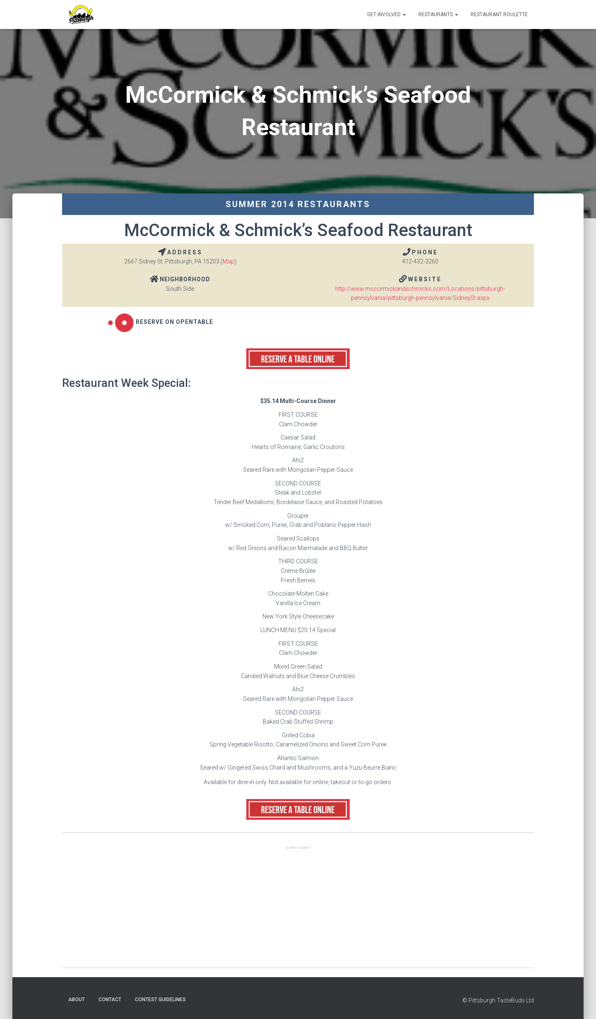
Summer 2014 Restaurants (298, 204)
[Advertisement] (298, 910)
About (76, 999)
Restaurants (438, 14)
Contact (110, 999)
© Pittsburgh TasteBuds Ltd (498, 1000)
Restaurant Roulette (499, 14)
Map (228, 261)
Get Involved (386, 14)
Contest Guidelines (160, 999)
